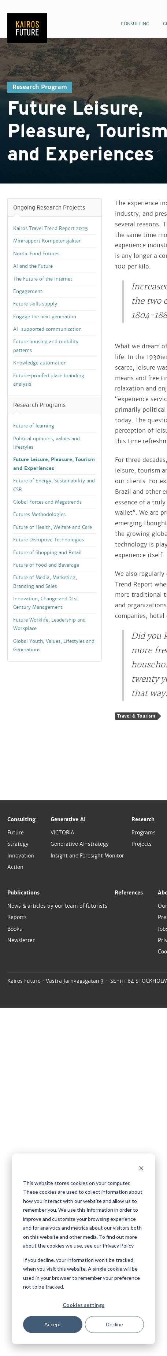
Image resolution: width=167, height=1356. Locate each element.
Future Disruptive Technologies (48, 540)
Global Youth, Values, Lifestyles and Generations (53, 645)
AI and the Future (33, 266)
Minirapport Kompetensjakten (47, 241)
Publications (23, 892)
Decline (114, 1324)
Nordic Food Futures (36, 254)
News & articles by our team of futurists (57, 906)
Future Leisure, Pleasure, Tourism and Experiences (54, 463)
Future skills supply (35, 304)
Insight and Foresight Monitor (87, 855)
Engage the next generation (44, 317)
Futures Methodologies (39, 514)
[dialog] (83, 1248)
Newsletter (21, 940)
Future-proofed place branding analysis (48, 380)
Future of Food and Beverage (46, 565)
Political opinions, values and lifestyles (46, 443)
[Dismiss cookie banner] (141, 1169)
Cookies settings (83, 1305)
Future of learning (33, 426)
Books (14, 929)
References (129, 892)
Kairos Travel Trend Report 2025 (50, 228)
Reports (17, 917)
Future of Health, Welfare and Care (52, 527)
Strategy (18, 844)
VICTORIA (62, 832)
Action (15, 867)
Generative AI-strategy (80, 844)
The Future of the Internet (42, 279)
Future (15, 832)
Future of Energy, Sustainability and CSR (54, 485)
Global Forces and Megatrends (47, 502)
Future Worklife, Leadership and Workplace (49, 624)
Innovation (20, 855)
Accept (52, 1324)
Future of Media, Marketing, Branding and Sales (45, 581)
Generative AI (68, 819)
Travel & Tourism (136, 716)
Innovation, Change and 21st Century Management (45, 603)
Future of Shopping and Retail (47, 552)
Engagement (27, 291)
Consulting (21, 819)
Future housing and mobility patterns (45, 345)
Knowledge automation (40, 363)
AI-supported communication (47, 329)
